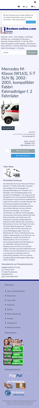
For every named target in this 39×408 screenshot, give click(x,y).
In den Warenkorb (23, 151)
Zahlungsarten (11, 323)
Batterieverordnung (12, 327)
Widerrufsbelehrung (13, 314)
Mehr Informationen (19, 19)
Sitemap (9, 309)
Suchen (32, 52)
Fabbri (33, 145)
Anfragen (9, 318)
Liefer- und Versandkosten (15, 291)
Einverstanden (31, 22)
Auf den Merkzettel (23, 155)
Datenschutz (10, 296)
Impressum (9, 305)
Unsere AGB (10, 300)
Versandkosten (30, 134)
